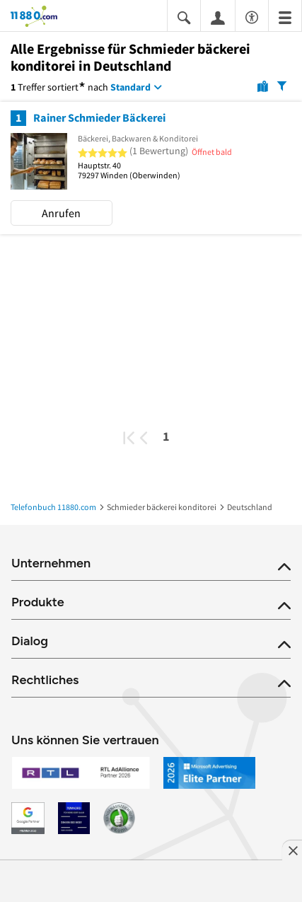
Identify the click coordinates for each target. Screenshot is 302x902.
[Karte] (262, 85)
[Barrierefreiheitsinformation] (251, 15)
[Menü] (285, 17)
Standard (130, 87)
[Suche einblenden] (184, 17)
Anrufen (61, 213)
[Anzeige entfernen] (292, 850)
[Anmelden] (218, 17)
